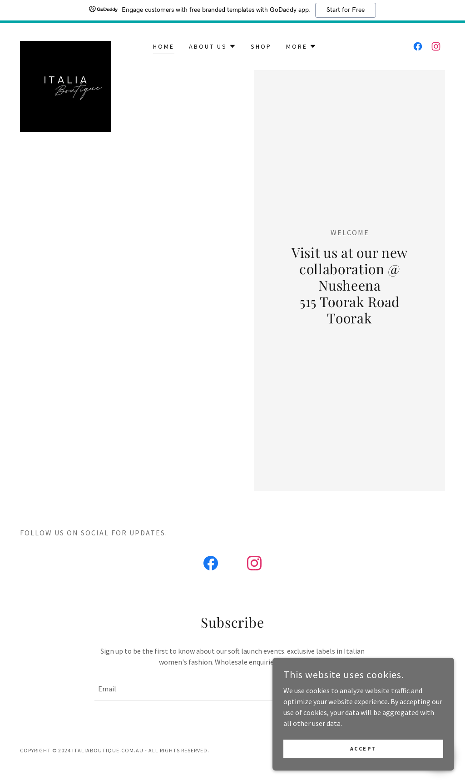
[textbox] (195, 689)
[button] (212, 46)
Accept (363, 748)
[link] (65, 44)
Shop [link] (261, 46)
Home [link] (163, 46)
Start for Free (345, 10)
